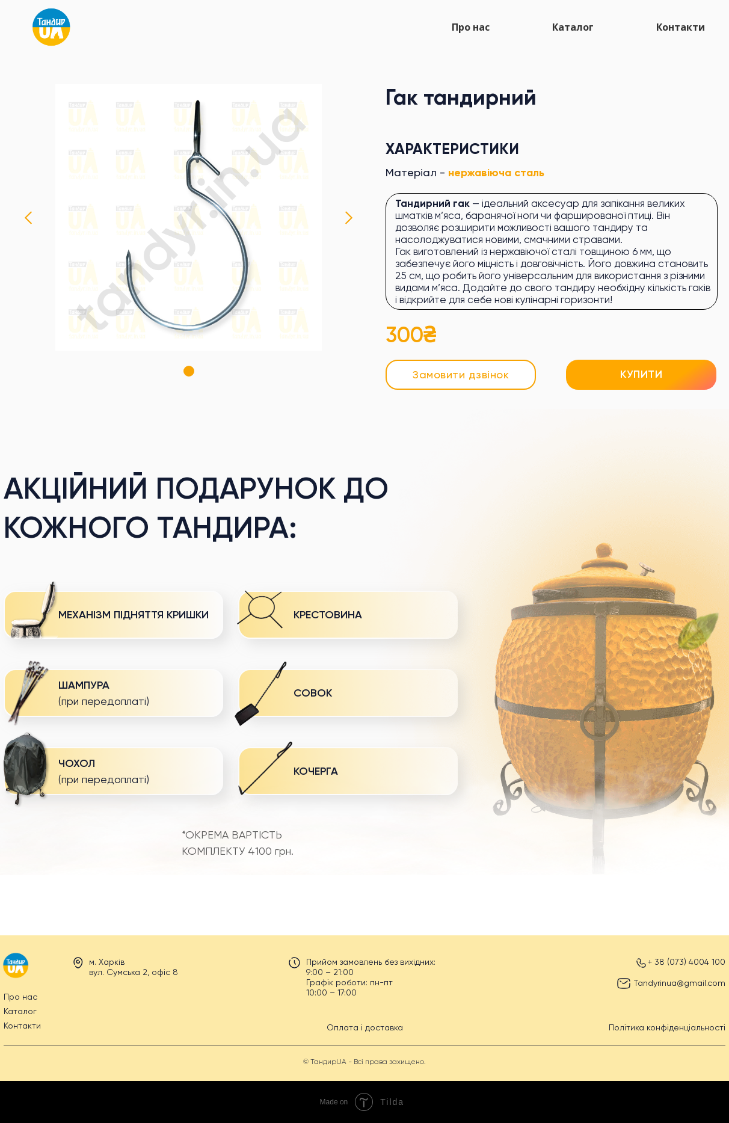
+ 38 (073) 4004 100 (686, 962)
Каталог (573, 27)
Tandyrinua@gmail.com (679, 983)
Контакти (680, 27)
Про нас (471, 27)
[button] (461, 375)
